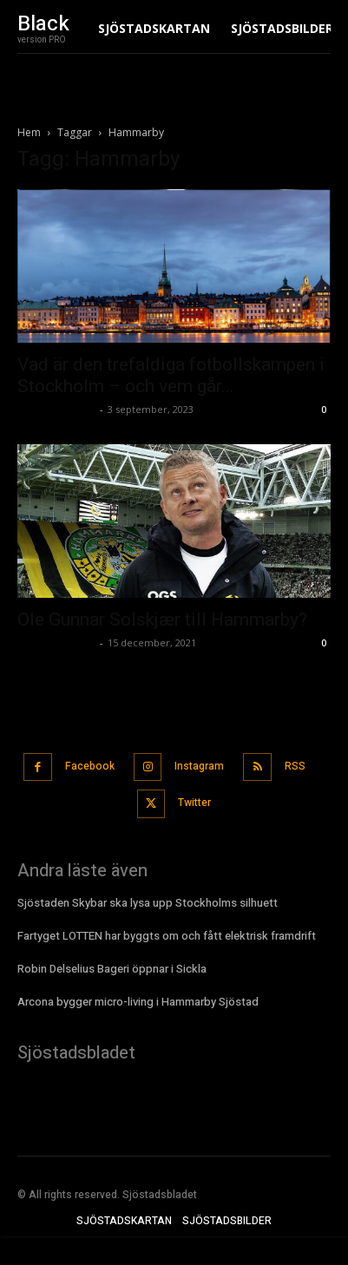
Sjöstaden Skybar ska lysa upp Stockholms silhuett (147, 903)
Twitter (194, 802)
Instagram (199, 766)
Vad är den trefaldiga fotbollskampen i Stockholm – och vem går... (171, 375)
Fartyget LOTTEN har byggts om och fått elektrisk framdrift (166, 935)
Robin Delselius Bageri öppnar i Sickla (112, 968)
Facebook (90, 766)
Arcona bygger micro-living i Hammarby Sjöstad (138, 1001)
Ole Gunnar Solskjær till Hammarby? (162, 619)
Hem (29, 132)
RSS (295, 766)
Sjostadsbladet (56, 409)
